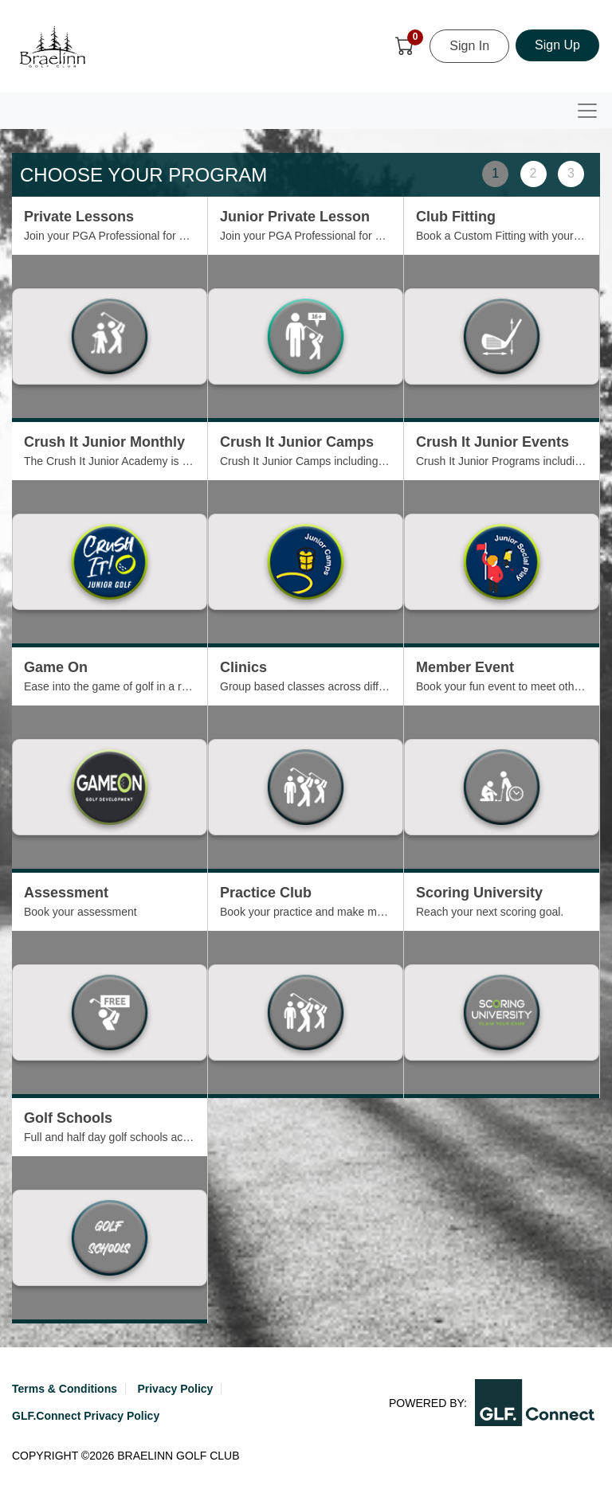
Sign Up (557, 45)
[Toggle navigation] (587, 111)
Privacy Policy (175, 1388)
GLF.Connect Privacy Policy (85, 1415)
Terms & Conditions (64, 1388)
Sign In (469, 46)
